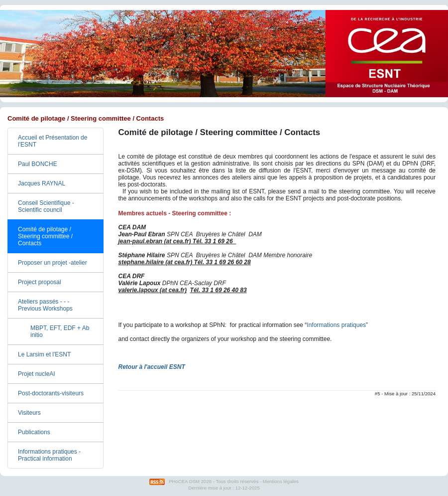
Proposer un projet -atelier (52, 262)
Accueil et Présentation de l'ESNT (52, 141)
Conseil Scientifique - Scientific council (46, 206)
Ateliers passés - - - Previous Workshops (45, 305)
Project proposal (39, 282)
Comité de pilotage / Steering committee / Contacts (45, 236)
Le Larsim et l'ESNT (44, 354)
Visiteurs (29, 412)
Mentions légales (281, 481)
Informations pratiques (336, 325)
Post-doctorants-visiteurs (51, 393)
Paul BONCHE (37, 164)
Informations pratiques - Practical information (49, 455)
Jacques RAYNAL (41, 183)
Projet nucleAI (36, 373)
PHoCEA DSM (184, 481)
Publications (34, 432)
